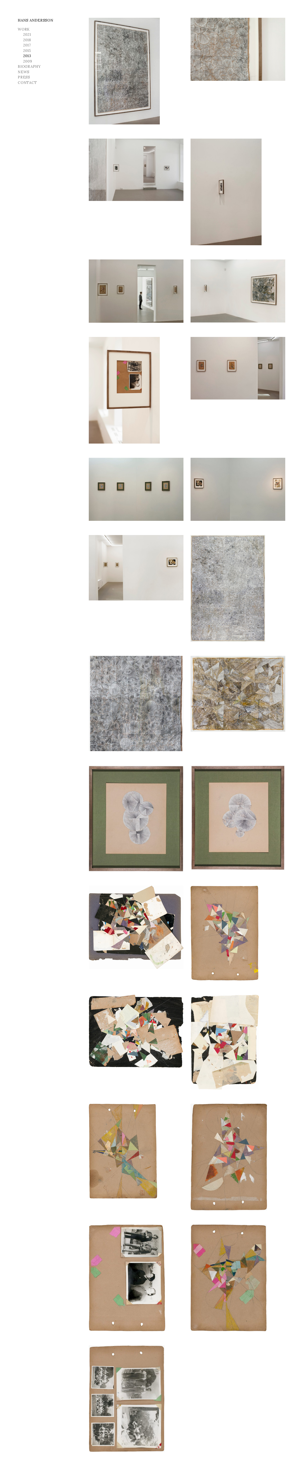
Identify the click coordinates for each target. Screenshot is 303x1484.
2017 (27, 45)
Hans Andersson (35, 20)
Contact (27, 82)
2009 (27, 61)
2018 (27, 40)
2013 (27, 56)
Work (24, 29)
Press (24, 77)
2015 (27, 50)
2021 (27, 34)
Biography (29, 66)
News (23, 72)
